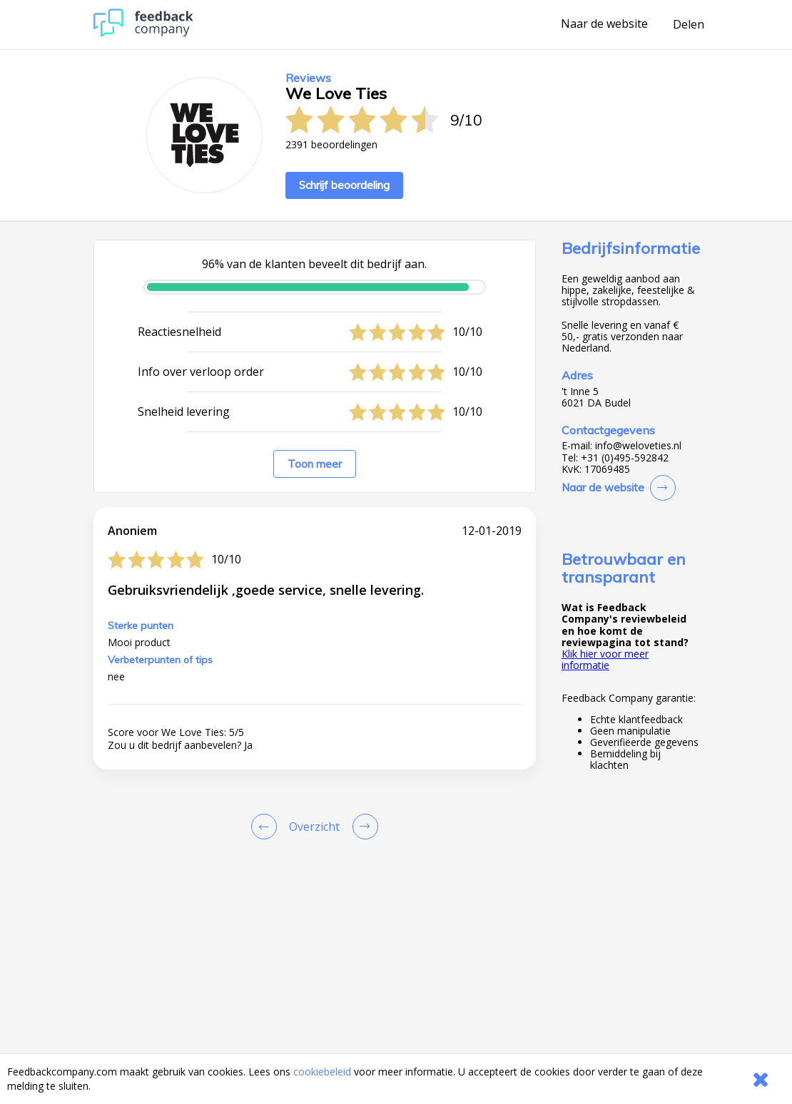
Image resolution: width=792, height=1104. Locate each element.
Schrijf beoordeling (344, 185)
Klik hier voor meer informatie (605, 659)
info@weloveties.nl (638, 445)
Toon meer (315, 464)
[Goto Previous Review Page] (267, 826)
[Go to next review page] (362, 826)
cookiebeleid (322, 1071)
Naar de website (604, 24)
